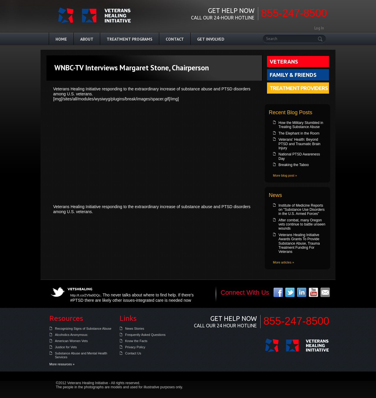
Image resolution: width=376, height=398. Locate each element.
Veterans (284, 61)
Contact (175, 39)
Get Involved (210, 39)
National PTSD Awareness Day (299, 156)
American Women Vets (71, 341)
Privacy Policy (135, 347)
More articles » (283, 262)
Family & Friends (293, 75)
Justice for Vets (66, 347)
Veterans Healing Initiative (297, 345)
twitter (290, 292)
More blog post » (285, 175)
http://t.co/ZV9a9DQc (85, 295)
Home (61, 39)
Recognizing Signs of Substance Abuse (83, 328)
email (325, 292)
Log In (319, 28)
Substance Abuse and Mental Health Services (81, 355)
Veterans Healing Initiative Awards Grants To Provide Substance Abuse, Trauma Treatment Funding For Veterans (299, 243)
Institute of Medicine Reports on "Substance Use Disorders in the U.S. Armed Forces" (301, 209)
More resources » (62, 364)
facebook (278, 292)
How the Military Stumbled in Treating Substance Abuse (300, 125)
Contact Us (133, 353)
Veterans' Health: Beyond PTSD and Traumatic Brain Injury (299, 143)
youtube (313, 292)
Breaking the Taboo (293, 165)
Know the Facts (136, 341)
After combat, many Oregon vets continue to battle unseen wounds (301, 224)
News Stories (134, 328)
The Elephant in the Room (298, 133)
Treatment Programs (129, 39)
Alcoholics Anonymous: (71, 334)
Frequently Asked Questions (145, 334)
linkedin (301, 292)
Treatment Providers (299, 88)
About (86, 39)
